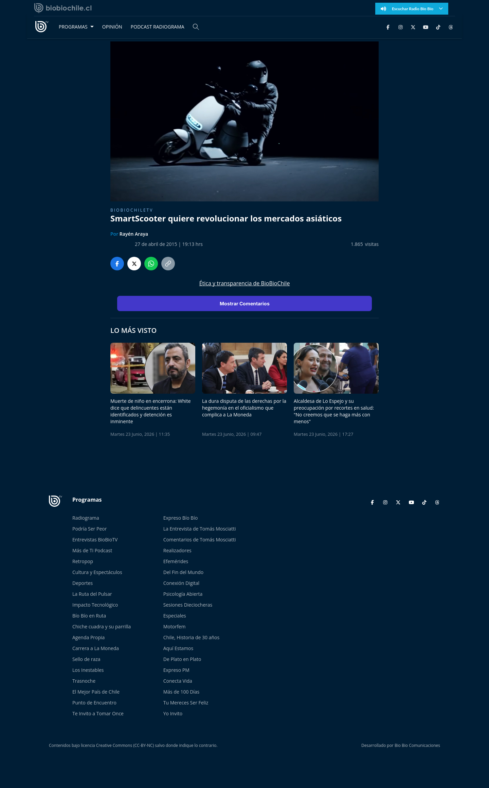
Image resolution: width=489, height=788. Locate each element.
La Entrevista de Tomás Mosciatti (199, 528)
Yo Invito (172, 713)
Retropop (82, 561)
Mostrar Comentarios (245, 303)
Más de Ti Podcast (92, 550)
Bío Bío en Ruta (89, 615)
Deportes (82, 583)
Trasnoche (83, 681)
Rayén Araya (134, 234)
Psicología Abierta (183, 594)
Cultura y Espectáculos (97, 572)
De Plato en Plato (182, 659)
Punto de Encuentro (94, 702)
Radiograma (85, 518)
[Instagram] (400, 26)
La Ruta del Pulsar (92, 594)
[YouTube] (426, 26)
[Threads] (451, 26)
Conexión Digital (181, 583)
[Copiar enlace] (168, 263)
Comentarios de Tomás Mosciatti (199, 539)
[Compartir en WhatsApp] (151, 263)
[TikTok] (438, 26)
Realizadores (177, 550)
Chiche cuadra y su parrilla (101, 626)
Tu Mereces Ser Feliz (185, 702)
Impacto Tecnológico (95, 605)
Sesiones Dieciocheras (187, 605)
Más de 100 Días (181, 691)
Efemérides (175, 561)
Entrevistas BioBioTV (94, 539)
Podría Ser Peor (89, 528)
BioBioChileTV (131, 210)
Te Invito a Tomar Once (98, 713)
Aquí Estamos (178, 648)
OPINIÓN (112, 26)
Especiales (174, 615)
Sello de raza (86, 659)
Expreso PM (176, 670)
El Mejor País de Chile (96, 691)
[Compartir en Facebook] (117, 263)
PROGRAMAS (73, 26)
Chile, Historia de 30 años (191, 637)
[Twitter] (413, 26)
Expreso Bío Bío (180, 518)
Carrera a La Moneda (95, 648)
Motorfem (174, 626)
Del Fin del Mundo (183, 572)
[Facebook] (388, 26)
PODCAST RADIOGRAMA (157, 26)
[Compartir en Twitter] (134, 263)
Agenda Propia (88, 637)
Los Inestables (88, 670)
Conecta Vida (177, 681)
